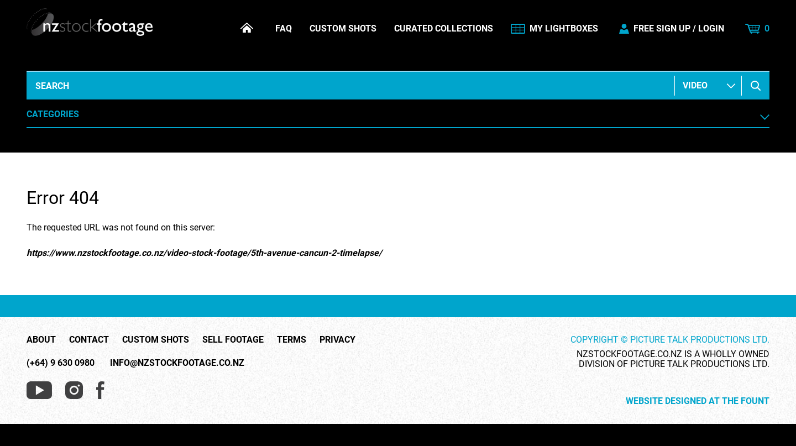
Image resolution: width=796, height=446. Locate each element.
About (41, 340)
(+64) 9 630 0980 (61, 363)
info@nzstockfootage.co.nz (177, 363)
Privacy (337, 340)
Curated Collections (443, 29)
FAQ (283, 29)
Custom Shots (343, 29)
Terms (291, 340)
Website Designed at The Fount (697, 401)
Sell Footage (233, 340)
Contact (89, 340)
